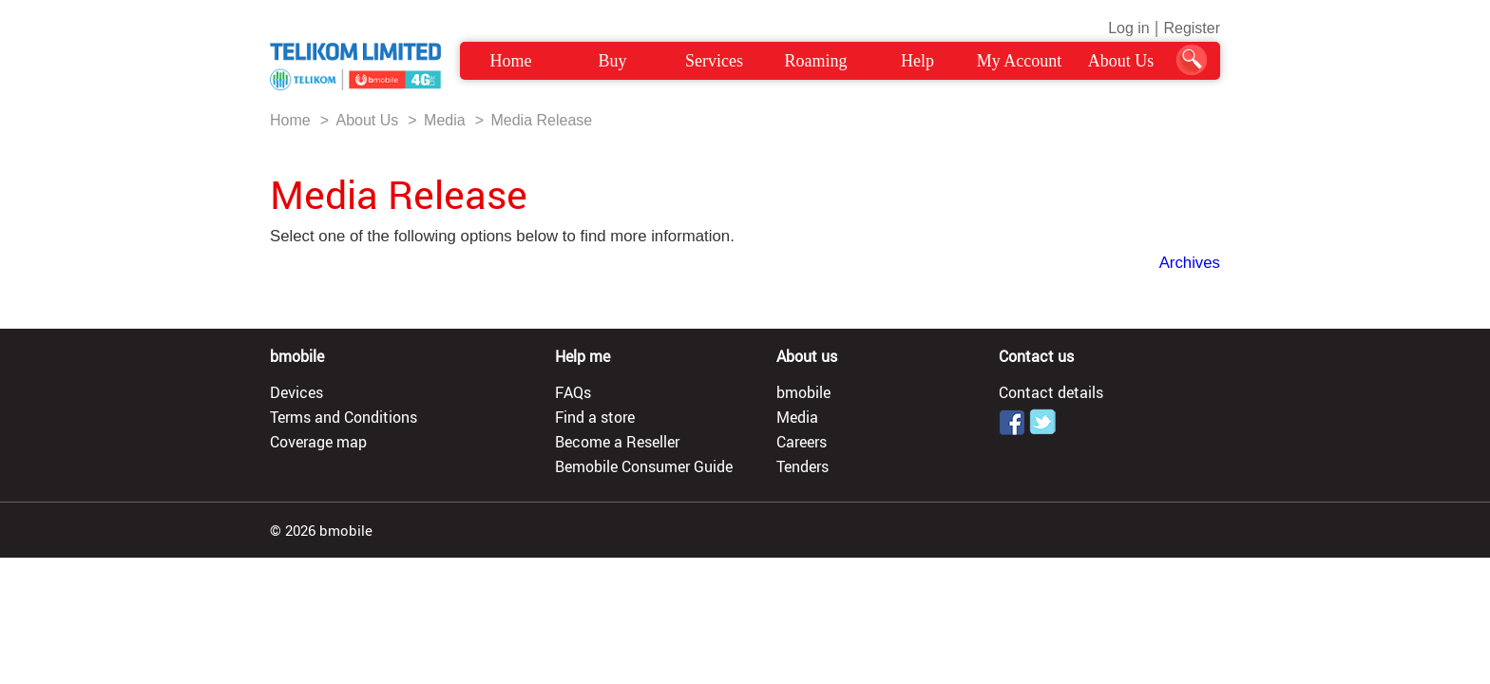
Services (714, 60)
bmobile (803, 392)
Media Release (541, 120)
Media (445, 120)
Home (511, 60)
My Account (1019, 60)
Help (917, 60)
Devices (296, 392)
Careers (801, 441)
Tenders (802, 466)
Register (1191, 28)
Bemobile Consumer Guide (644, 466)
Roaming (816, 60)
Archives (1189, 263)
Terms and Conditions (343, 417)
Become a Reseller (617, 441)
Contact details (1051, 392)
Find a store (595, 417)
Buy (612, 60)
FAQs (573, 392)
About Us (1121, 60)
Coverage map (318, 441)
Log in (1129, 28)
